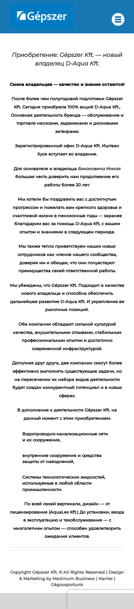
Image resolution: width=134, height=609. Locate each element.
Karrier (106, 578)
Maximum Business (74, 578)
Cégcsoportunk (67, 584)
